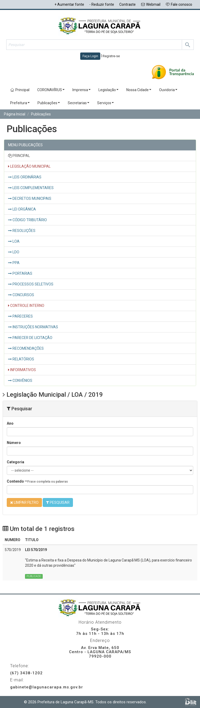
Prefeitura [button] (20, 103)
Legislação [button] (108, 90)
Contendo (37, 481)
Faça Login (90, 56)
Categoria (15, 462)
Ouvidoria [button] (168, 90)
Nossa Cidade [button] (138, 90)
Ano (10, 423)
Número (14, 443)
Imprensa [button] (81, 90)
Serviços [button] (105, 103)
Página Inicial (14, 114)
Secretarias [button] (78, 103)
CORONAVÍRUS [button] (51, 90)
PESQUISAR (58, 502)
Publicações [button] (49, 103)
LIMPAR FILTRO (24, 502)
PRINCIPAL (19, 156)
